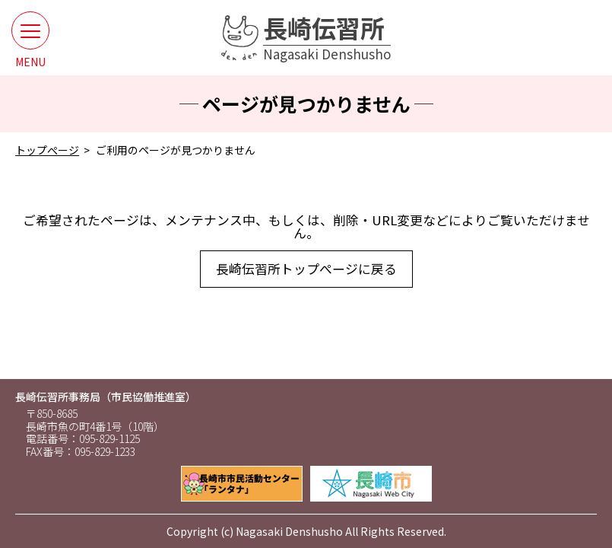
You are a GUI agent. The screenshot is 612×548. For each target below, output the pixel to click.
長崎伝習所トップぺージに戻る (306, 269)
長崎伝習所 (327, 37)
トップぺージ (47, 150)
